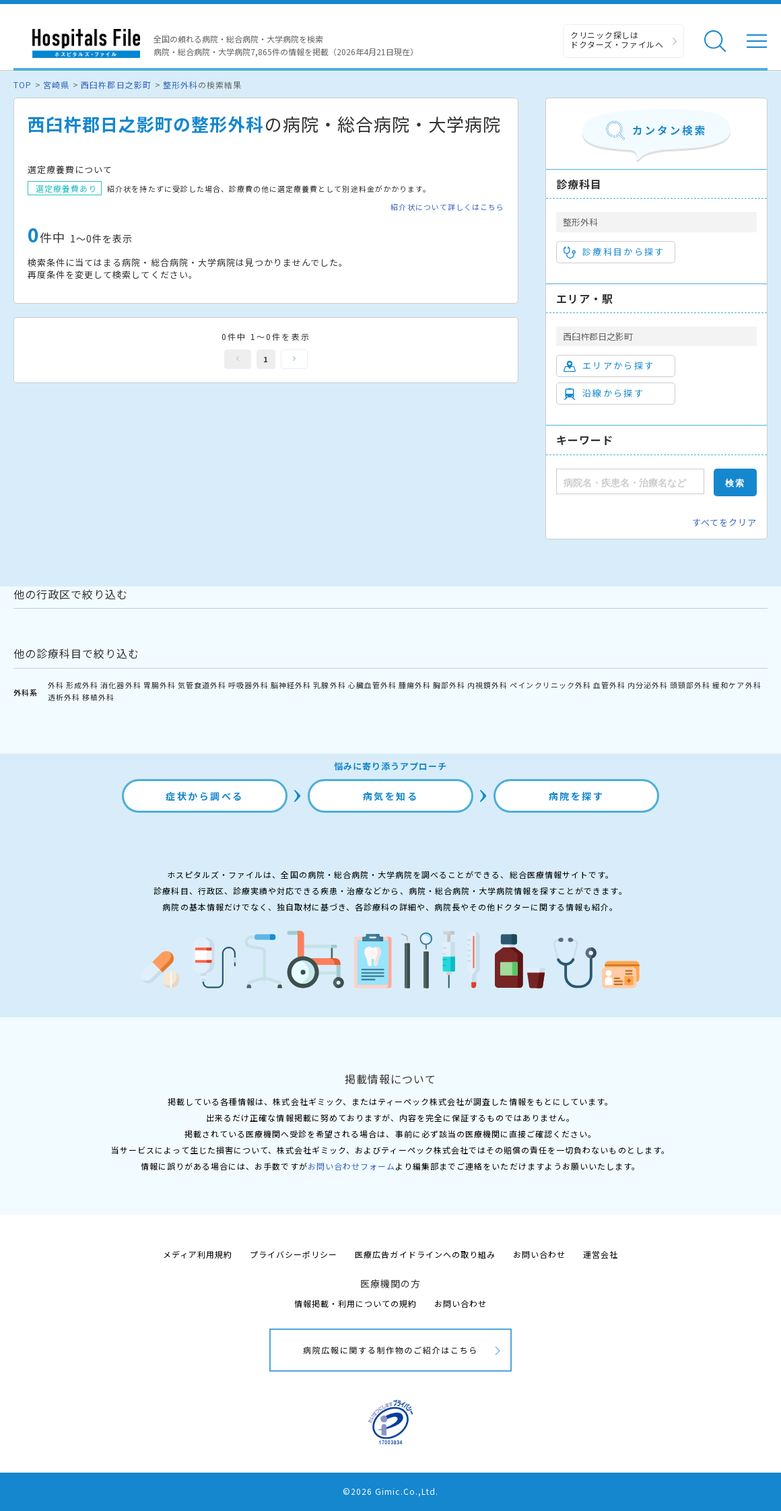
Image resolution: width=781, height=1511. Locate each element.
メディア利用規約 (197, 1254)
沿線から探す (604, 393)
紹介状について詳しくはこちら (447, 207)
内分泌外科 (647, 684)
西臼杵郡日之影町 (116, 84)
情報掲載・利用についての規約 (355, 1303)
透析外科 (64, 697)
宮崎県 (56, 84)
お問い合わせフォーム (351, 1166)
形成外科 (82, 684)
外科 (56, 684)
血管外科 (609, 684)
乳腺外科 (329, 684)
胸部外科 (449, 684)
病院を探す (577, 796)
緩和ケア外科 (736, 684)
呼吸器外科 (248, 684)
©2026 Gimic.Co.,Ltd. (390, 1491)
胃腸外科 (159, 684)
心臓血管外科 (372, 684)
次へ (294, 359)
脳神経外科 (291, 684)
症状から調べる (205, 796)
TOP (22, 84)
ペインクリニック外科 (550, 684)
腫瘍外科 (415, 684)
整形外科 (180, 84)
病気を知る (391, 796)
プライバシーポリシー (293, 1254)
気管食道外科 (202, 684)
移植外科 (98, 697)
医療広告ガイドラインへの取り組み (425, 1254)
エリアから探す (609, 365)
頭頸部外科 (690, 684)
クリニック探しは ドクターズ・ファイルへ (617, 39)
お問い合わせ (539, 1254)
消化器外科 (120, 684)
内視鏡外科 (487, 684)
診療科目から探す (614, 252)
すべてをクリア (724, 522)
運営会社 (600, 1254)
